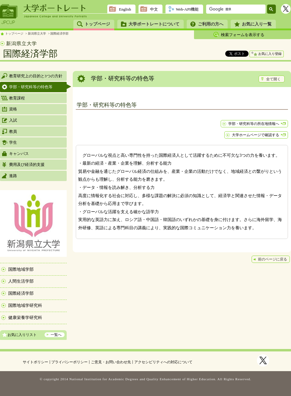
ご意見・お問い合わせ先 (111, 362)
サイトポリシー (35, 362)
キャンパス (19, 153)
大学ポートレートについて (154, 24)
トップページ (97, 24)
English (125, 9)
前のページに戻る (272, 259)
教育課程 (17, 98)
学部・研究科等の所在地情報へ (253, 124)
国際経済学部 (59, 33)
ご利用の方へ (210, 24)
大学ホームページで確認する (255, 135)
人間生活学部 (21, 281)
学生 (13, 142)
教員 (13, 131)
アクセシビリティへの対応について (163, 362)
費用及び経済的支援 (27, 164)
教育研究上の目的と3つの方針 (35, 76)
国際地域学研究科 (25, 305)
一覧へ (56, 335)
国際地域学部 (21, 269)
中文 (154, 9)
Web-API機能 (187, 9)
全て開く (273, 79)
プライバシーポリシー (69, 362)
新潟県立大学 (37, 33)
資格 (13, 109)
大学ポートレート (55, 8)
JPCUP (9, 14)
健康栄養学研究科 (25, 317)
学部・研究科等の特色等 (30, 87)
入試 (13, 120)
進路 (13, 175)
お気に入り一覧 (257, 24)
